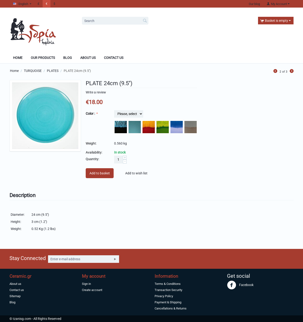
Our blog (254, 4)
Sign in (86, 284)
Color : (91, 113)
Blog (67, 58)
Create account (92, 290)
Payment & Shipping (168, 302)
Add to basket (99, 173)
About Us (88, 58)
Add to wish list (136, 173)
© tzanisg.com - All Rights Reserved (35, 319)
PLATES (52, 71)
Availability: (94, 152)
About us (15, 284)
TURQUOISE (33, 71)
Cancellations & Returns (171, 308)
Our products (43, 58)
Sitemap (15, 296)
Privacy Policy (164, 296)
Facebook (240, 285)
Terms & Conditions (168, 284)
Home (17, 58)
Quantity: (92, 159)
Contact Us (113, 58)
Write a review (96, 92)
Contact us (16, 290)
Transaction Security (168, 290)
